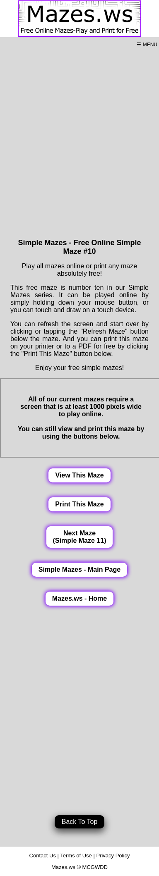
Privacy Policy (113, 855)
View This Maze (79, 475)
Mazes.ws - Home (79, 598)
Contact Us (42, 855)
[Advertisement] (79, 142)
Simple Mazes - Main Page (79, 569)
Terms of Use (76, 855)
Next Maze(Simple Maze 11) (79, 537)
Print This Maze (79, 504)
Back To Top (80, 821)
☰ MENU (147, 45)
